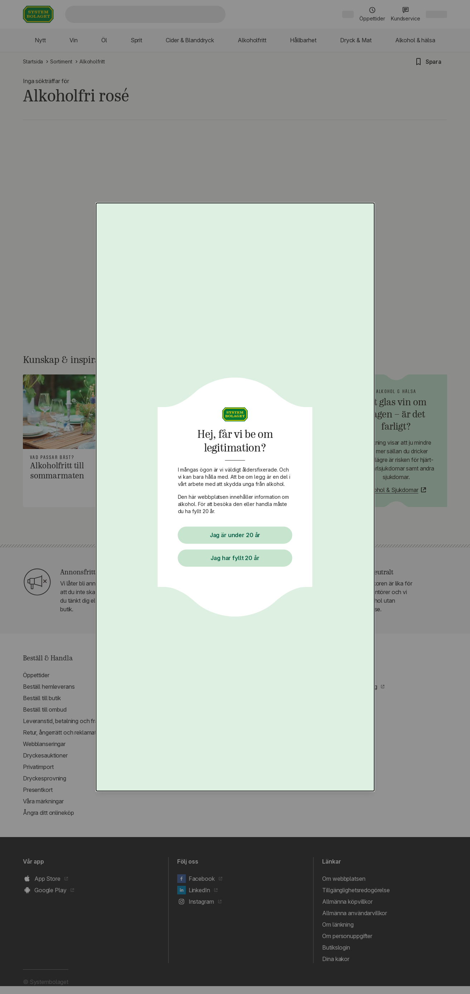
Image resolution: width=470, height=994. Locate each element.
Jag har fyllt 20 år (235, 558)
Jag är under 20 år (235, 535)
